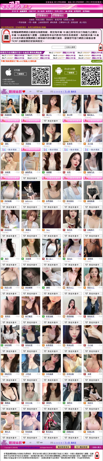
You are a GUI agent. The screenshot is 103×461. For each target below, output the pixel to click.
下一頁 (67, 91)
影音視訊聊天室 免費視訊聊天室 (29, 447)
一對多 (17, 115)
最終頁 (73, 91)
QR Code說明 (96, 61)
